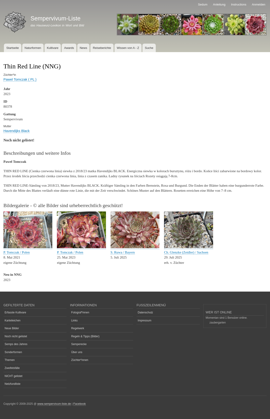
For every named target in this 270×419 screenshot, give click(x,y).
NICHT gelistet (13, 376)
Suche (149, 48)
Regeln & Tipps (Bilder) (85, 336)
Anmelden (258, 4)
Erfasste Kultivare (15, 312)
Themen (10, 360)
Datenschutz (145, 312)
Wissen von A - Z (128, 48)
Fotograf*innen (80, 312)
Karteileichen (12, 320)
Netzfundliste (12, 383)
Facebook (79, 403)
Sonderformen (13, 352)
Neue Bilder (12, 328)
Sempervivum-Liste (56, 18)
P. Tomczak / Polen (16, 252)
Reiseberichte (102, 48)
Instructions (238, 4)
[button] (27, 247)
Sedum (202, 4)
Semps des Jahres (16, 344)
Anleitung (219, 4)
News (83, 48)
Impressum (144, 320)
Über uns (76, 352)
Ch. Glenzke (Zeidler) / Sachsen (186, 252)
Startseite (12, 48)
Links (74, 320)
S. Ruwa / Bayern (123, 252)
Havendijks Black (16, 131)
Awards (69, 48)
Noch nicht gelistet (16, 336)
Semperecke (78, 344)
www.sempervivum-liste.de (54, 403)
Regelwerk (77, 328)
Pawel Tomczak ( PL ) (19, 79)
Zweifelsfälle (12, 368)
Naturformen (33, 48)
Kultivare (52, 48)
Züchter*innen (79, 360)
